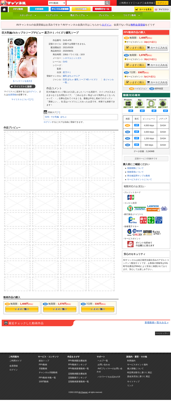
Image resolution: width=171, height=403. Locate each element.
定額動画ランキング (77, 377)
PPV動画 (43, 364)
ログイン (162, 3)
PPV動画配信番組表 (77, 360)
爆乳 (76, 79)
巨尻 (65, 79)
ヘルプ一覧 (103, 360)
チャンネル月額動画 (48, 372)
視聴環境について (135, 172)
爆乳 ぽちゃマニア (71, 76)
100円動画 (43, 381)
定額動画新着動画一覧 (78, 381)
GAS (65, 62)
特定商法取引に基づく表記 (139, 372)
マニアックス (54, 15)
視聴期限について (135, 168)
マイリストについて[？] (22, 99)
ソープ (82, 79)
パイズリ (93, 79)
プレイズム (106, 15)
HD (87, 79)
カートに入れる (157, 47)
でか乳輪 (55, 117)
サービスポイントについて (139, 179)
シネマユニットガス (72, 58)
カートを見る (145, 9)
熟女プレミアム (79, 15)
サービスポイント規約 (137, 364)
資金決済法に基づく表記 (138, 376)
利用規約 (131, 360)
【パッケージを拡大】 (22, 81)
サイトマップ (133, 381)
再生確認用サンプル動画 (138, 176)
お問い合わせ (104, 364)
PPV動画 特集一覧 (47, 377)
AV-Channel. (83, 392)
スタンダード (28, 15)
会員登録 (149, 3)
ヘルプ (138, 3)
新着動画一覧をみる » (156, 322)
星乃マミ (67, 72)
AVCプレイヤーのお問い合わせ (109, 370)
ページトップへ (162, 333)
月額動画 (43, 368)
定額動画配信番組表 (77, 373)
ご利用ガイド (126, 3)
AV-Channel (13, 3)
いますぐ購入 (135, 47)
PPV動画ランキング (77, 364)
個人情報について (135, 368)
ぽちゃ (71, 79)
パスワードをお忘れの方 (109, 377)
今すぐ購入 (21, 309)
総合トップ (44, 360)
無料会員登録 (138, 24)
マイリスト (164, 9)
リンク (130, 385)
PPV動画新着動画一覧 (78, 368)
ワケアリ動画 (131, 15)
